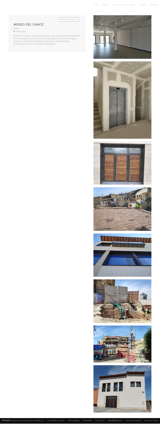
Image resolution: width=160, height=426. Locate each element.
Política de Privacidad (133, 420)
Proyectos (143, 5)
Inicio (96, 5)
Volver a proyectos (69, 19)
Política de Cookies (151, 420)
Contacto (154, 5)
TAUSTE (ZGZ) (21, 31)
